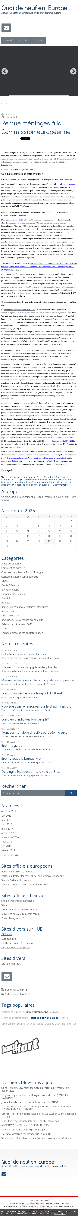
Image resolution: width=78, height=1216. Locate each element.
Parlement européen (12, 1012)
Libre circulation (10, 615)
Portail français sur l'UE (14, 918)
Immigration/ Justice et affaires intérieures (24, 607)
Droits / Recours (10, 585)
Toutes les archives (9, 855)
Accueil (8, 40)
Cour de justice (35, 1023)
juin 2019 (6, 815)
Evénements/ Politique (13, 594)
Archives (22, 40)
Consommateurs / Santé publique (19, 576)
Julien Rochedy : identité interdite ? (20, 1121)
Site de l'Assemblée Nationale (17, 900)
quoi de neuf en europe (37, 484)
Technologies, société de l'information (22, 633)
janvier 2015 (8, 850)
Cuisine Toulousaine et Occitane (54, 1138)
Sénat (4, 905)
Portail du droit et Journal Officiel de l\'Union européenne (32, 876)
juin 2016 (6, 846)
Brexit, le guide (11, 745)
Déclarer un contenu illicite (12, 1206)
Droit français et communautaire (19, 909)
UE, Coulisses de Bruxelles (15, 947)
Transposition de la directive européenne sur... (34, 732)
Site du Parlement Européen (16, 880)
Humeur (5, 602)
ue (24, 484)
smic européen (14, 484)
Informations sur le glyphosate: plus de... (29, 667)
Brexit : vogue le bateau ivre (21, 758)
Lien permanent (10, 477)
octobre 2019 (8, 811)
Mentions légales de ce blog (32, 1206)
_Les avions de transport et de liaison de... (24, 1102)
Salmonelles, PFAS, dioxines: (16, 1138)
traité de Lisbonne (55, 1023)
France (64, 1017)
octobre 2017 (8, 833)
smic (3, 484)
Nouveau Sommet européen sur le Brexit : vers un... (36, 706)
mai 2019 (6, 820)
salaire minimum (64, 482)
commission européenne (36, 479)
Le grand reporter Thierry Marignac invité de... (26, 1095)
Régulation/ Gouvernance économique (22, 620)
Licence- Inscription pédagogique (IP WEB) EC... (27, 1113)
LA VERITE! (45, 1134)
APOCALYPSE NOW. (12, 1125)
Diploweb (6, 934)
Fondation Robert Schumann (17, 943)
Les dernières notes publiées (39, 1203)
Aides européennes (12, 563)
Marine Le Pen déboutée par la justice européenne (37, 680)
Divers (39, 477)
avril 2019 (6, 824)
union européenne (46, 482)
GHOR (55, 1102)
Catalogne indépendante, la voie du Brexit (31, 771)
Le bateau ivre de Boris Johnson (24, 654)
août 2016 (6, 841)
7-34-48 (5, 1129)
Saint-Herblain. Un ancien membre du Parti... (25, 1087)
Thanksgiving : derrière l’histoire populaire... (25, 1106)
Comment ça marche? (13, 568)
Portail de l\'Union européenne (18, 871)
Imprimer (7, 114)
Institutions (7, 611)
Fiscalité (5, 598)
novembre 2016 (10, 837)
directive (72, 1023)
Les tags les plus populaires (59, 1203)
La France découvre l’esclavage (18, 1134)
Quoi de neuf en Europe (34, 7)
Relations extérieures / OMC (16, 624)
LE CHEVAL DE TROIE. (39, 1125)
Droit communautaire (13, 1023)
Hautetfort (44, 1201)
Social (4, 628)
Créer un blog (34, 1201)
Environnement (10, 589)
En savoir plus (60, 1213)
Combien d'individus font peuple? (25, 719)
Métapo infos (51, 1121)
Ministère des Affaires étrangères (20, 914)
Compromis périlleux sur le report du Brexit (31, 693)
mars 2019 (7, 828)
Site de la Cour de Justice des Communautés (25, 884)
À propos (38, 40)
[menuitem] (8, 40)
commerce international (60, 479)
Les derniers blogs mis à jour (18, 1203)
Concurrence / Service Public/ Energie (22, 572)
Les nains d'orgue (11, 963)
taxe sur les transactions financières (18, 482)
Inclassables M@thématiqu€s (31, 1129)
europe (54, 1012)
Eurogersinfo (8, 938)
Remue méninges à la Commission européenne (36, 127)
